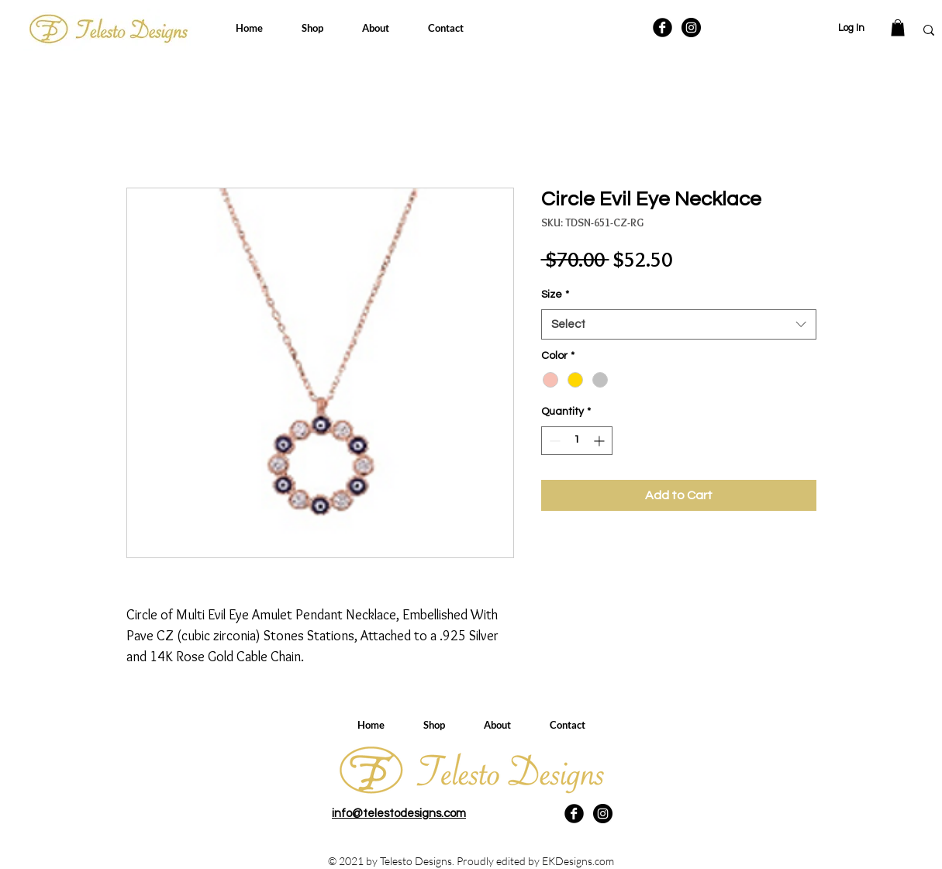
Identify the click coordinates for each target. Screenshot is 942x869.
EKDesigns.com (578, 860)
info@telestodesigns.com (399, 813)
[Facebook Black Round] (662, 27)
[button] (898, 27)
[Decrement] (553, 440)
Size (555, 294)
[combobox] (678, 324)
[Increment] (600, 440)
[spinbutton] (577, 440)
